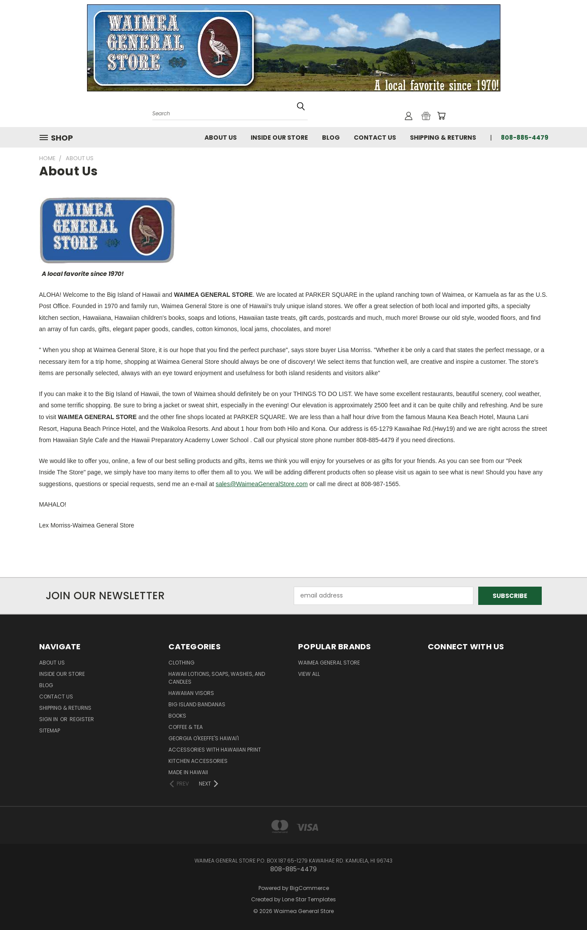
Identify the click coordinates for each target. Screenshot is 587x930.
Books (177, 715)
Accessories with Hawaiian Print (214, 749)
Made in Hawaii (188, 772)
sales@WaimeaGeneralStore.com (262, 483)
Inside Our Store (279, 137)
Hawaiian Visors (191, 693)
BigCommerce (309, 888)
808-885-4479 (524, 137)
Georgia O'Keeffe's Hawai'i (203, 738)
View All (309, 674)
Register (82, 719)
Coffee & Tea (185, 727)
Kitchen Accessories (198, 761)
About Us (221, 137)
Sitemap (49, 730)
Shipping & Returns (443, 137)
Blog (331, 137)
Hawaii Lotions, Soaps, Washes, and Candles (216, 677)
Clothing (181, 662)
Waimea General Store (329, 662)
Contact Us (375, 137)
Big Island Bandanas (196, 704)
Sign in (49, 719)
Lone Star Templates (309, 899)
